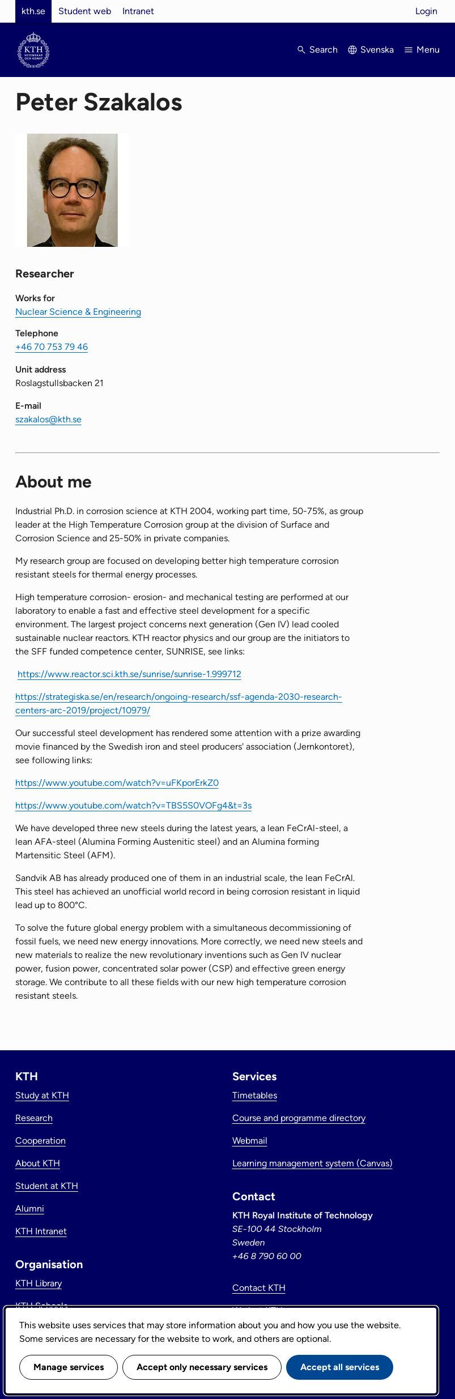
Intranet (138, 11)
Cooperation (40, 1140)
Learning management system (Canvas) (312, 1163)
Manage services (68, 1367)
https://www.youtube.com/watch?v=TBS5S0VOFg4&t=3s (133, 805)
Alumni (29, 1208)
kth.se (33, 11)
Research (34, 1118)
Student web (84, 11)
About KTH (37, 1163)
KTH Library (38, 1283)
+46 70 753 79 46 (51, 346)
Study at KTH (42, 1095)
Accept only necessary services (202, 1367)
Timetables (254, 1095)
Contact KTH (259, 1287)
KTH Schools (41, 1305)
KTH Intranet (41, 1231)
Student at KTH (46, 1185)
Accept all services (339, 1367)
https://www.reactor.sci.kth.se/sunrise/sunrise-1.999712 (129, 674)
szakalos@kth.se (48, 419)
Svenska (377, 49)
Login (426, 11)
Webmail (249, 1140)
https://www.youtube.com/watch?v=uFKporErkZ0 (117, 782)
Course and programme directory (298, 1118)
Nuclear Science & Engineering (78, 311)
